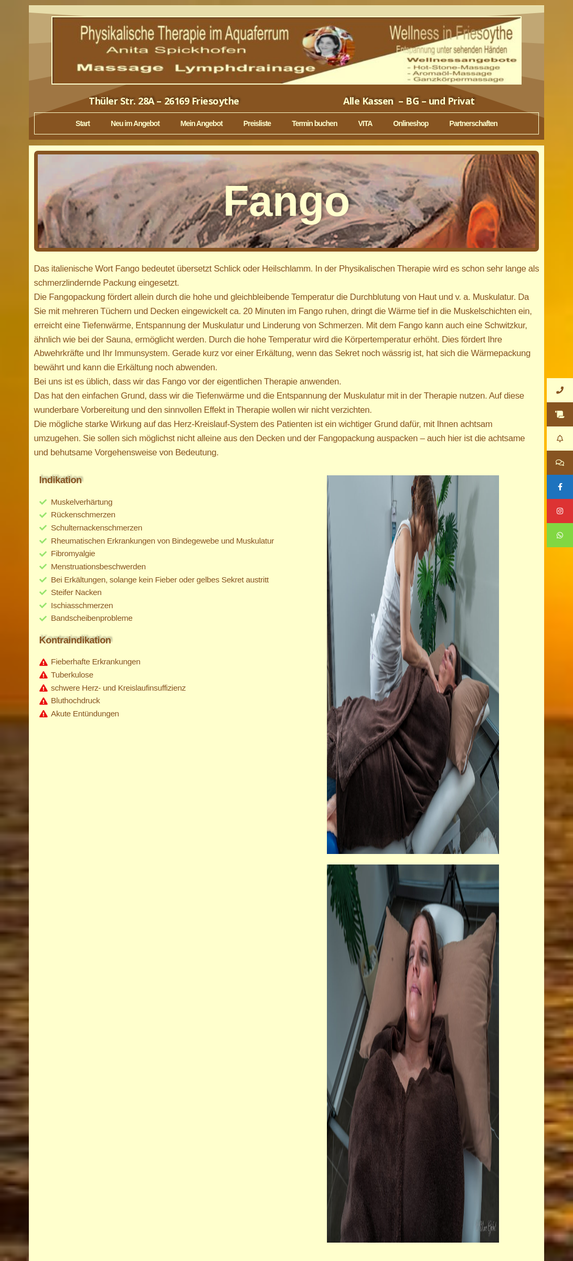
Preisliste (257, 123)
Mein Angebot (201, 123)
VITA (365, 123)
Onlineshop (410, 123)
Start (83, 123)
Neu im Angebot (135, 123)
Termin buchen (314, 123)
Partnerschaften (473, 123)
